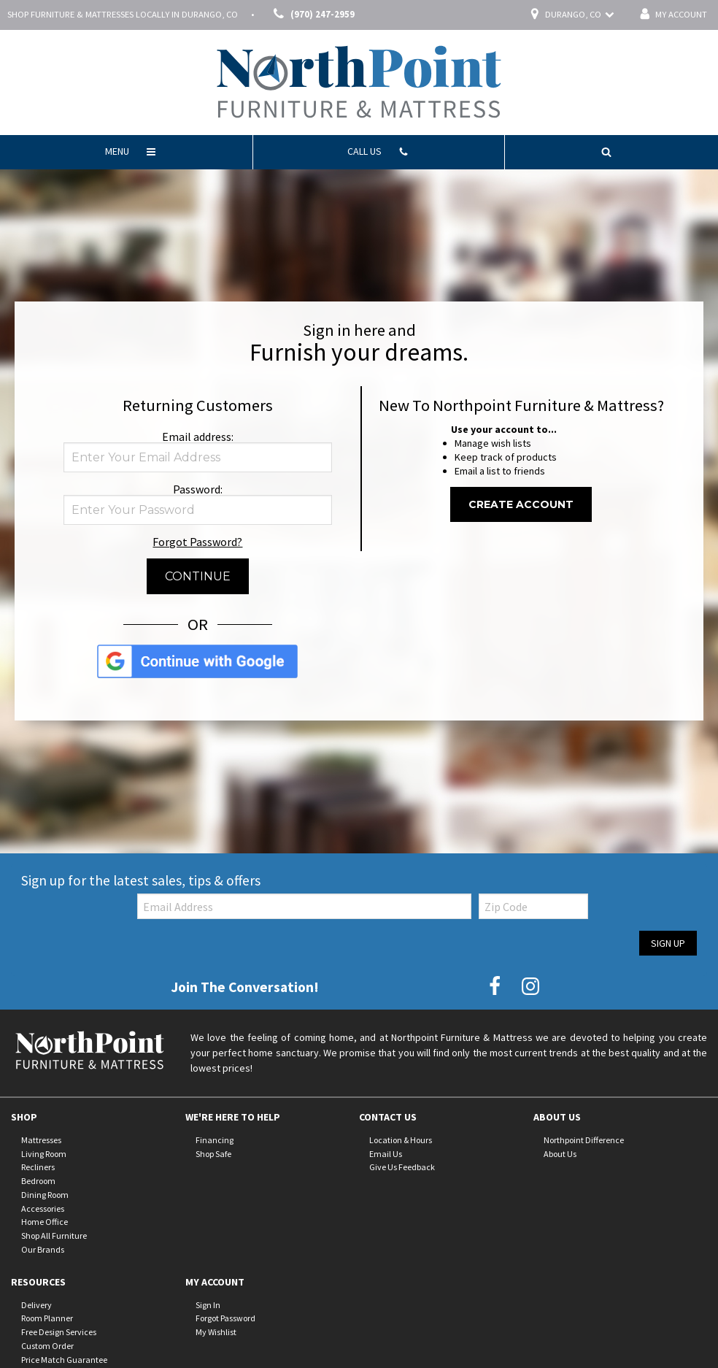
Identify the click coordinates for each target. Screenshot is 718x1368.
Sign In (208, 1304)
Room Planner (47, 1318)
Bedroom (38, 1180)
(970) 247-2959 (312, 15)
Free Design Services (58, 1331)
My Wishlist (216, 1331)
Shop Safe (213, 1153)
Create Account (521, 504)
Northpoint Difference (584, 1139)
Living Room (43, 1153)
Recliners (38, 1166)
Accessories (42, 1207)
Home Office (44, 1221)
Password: (198, 489)
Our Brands (42, 1249)
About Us (560, 1153)
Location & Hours (400, 1139)
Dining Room (45, 1194)
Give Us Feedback (402, 1166)
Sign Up (668, 943)
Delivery (36, 1304)
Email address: (197, 436)
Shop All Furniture (54, 1235)
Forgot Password (225, 1318)
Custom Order (47, 1345)
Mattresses (41, 1139)
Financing (214, 1139)
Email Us (385, 1153)
